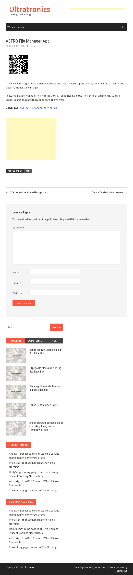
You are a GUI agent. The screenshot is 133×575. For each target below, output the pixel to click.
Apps (28, 171)
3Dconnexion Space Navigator (28, 192)
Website (17, 293)
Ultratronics (29, 9)
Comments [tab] (34, 340)
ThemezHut (121, 570)
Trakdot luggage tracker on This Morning (33, 490)
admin (33, 46)
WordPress (100, 567)
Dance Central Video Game (107, 192)
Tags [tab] (53, 340)
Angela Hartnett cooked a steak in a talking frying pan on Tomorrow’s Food (46, 426)
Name (17, 272)
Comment (19, 227)
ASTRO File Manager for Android (38, 107)
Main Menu (17, 27)
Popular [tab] (15, 340)
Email (17, 283)
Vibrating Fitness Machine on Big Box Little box (44, 388)
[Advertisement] (31, 139)
